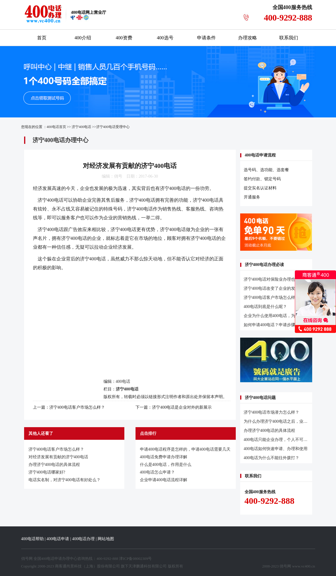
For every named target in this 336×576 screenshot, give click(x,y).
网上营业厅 (88, 12)
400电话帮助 (32, 539)
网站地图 (106, 539)
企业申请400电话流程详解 (163, 480)
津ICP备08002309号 (135, 558)
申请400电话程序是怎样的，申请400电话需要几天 (185, 449)
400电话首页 (56, 127)
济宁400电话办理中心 (60, 140)
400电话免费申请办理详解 (163, 457)
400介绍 (83, 37)
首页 (41, 37)
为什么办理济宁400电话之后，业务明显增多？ (286, 421)
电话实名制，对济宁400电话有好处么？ (65, 480)
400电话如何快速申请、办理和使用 (275, 449)
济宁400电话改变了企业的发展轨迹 (275, 288)
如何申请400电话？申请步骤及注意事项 (280, 325)
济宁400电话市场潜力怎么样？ (271, 412)
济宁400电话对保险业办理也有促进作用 (280, 279)
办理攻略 (247, 37)
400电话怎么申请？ (157, 472)
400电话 (55, 200)
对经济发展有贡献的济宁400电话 (58, 457)
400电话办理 (83, 539)
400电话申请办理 (55, 558)
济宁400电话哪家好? (47, 472)
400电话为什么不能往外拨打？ (271, 458)
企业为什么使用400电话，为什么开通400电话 (285, 316)
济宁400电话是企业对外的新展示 (182, 407)
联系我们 (288, 37)
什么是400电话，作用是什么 (165, 464)
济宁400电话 (81, 127)
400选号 (165, 37)
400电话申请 (57, 539)
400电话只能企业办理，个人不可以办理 (280, 439)
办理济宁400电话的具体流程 (54, 464)
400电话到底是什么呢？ (265, 306)
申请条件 (206, 37)
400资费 (124, 37)
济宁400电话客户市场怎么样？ (77, 407)
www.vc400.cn (303, 566)
